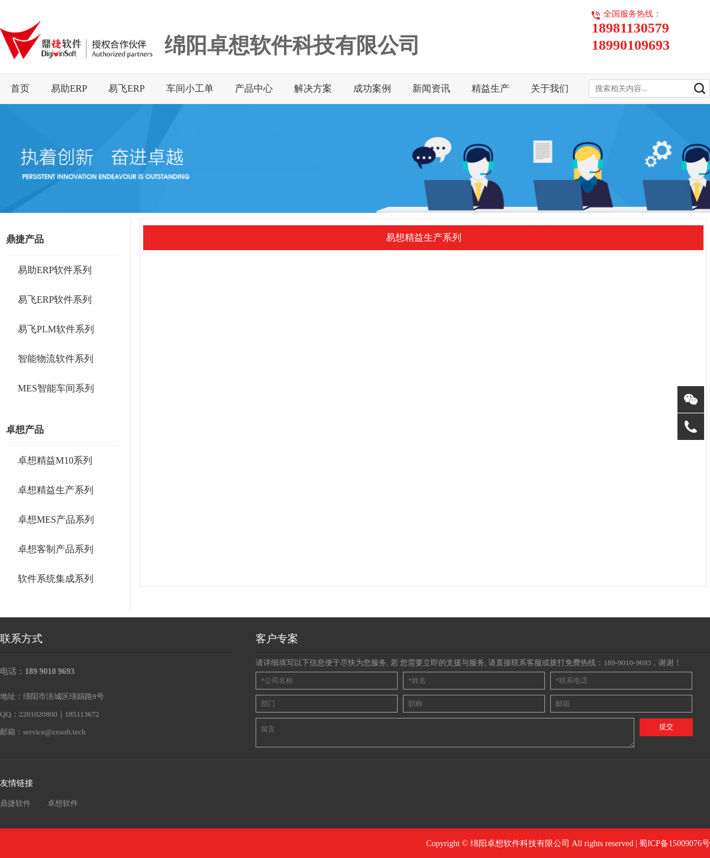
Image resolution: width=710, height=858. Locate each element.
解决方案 (313, 88)
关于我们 (550, 88)
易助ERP (69, 88)
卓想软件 (62, 803)
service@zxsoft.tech (54, 731)
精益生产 (490, 88)
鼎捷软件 (15, 803)
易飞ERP (126, 88)
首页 (20, 88)
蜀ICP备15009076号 (674, 843)
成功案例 (372, 88)
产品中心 (254, 88)
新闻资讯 (431, 88)
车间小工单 (190, 88)
